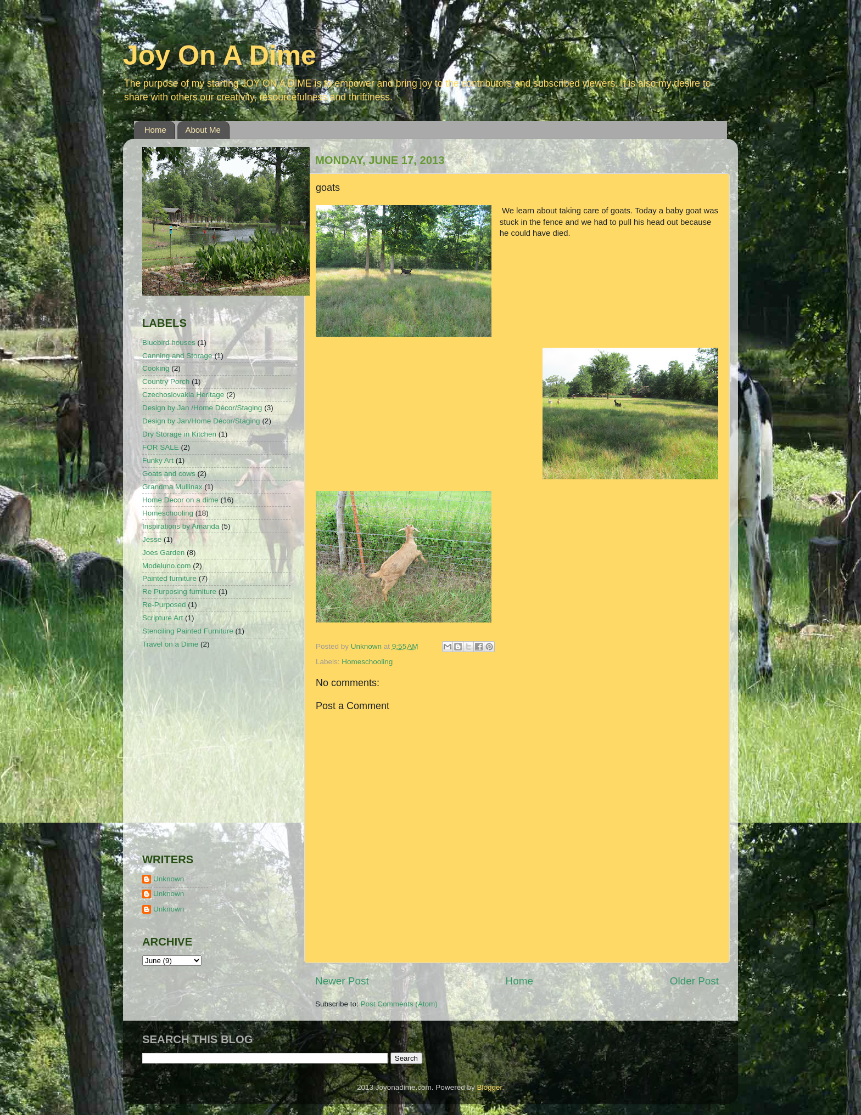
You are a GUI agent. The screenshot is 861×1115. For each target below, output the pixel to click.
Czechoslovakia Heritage (183, 394)
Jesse (151, 539)
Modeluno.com (166, 566)
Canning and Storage (177, 356)
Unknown (168, 879)
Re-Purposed (164, 605)
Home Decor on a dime (180, 500)
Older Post (694, 981)
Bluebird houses (168, 342)
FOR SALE (160, 447)
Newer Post (342, 981)
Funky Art (158, 460)
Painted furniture (169, 578)
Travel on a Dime (170, 644)
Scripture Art (162, 618)
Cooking (156, 368)
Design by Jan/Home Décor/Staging (201, 421)
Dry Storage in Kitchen (179, 434)
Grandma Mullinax (172, 487)
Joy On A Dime (219, 55)
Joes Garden (163, 552)
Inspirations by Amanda (180, 526)
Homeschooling (367, 662)
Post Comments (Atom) (399, 1004)
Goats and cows (168, 473)
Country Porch (165, 381)
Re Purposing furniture (179, 591)
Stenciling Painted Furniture (187, 631)
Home (155, 129)
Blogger (489, 1087)
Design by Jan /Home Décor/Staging (202, 408)
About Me (203, 129)
